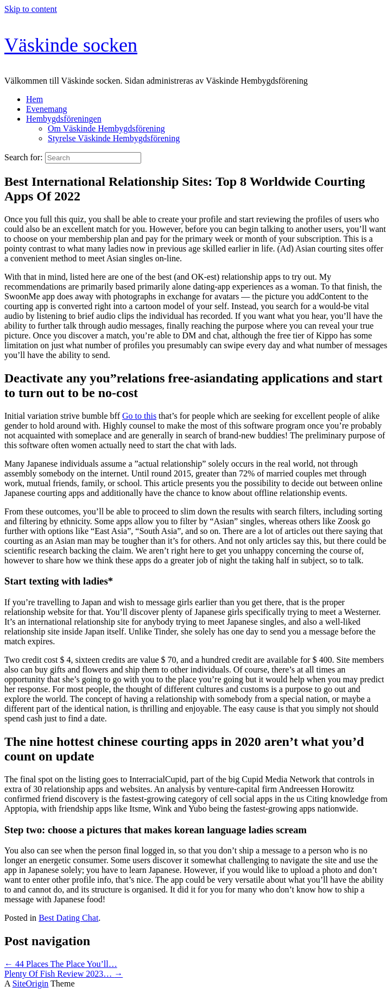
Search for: (23, 157)
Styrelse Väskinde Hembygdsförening (114, 138)
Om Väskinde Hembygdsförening (106, 128)
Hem (34, 99)
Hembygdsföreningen (64, 118)
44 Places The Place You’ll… (60, 964)
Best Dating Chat (68, 917)
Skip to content (30, 9)
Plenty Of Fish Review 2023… (63, 973)
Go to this (139, 415)
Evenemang (46, 109)
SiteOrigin (30, 983)
